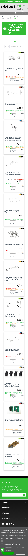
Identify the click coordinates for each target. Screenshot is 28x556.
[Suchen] (16, 13)
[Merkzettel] (22, 13)
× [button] (26, 529)
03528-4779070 (19, 1)
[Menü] (2, 13)
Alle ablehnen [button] (20, 553)
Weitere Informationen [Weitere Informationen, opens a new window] (19, 538)
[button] (2, 550)
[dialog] (14, 542)
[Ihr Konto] (19, 13)
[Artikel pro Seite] (7, 46)
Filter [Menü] (14, 41)
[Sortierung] (17, 46)
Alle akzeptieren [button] (7, 553)
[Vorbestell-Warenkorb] (21, 9)
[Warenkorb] (21, 5)
